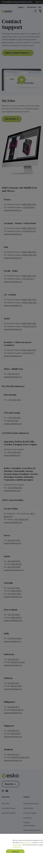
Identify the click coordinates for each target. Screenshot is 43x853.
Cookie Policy (27, 850)
